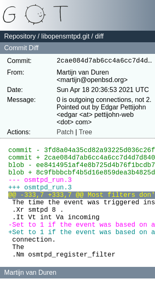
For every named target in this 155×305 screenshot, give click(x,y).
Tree (85, 133)
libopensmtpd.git (65, 36)
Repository (20, 36)
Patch (65, 133)
